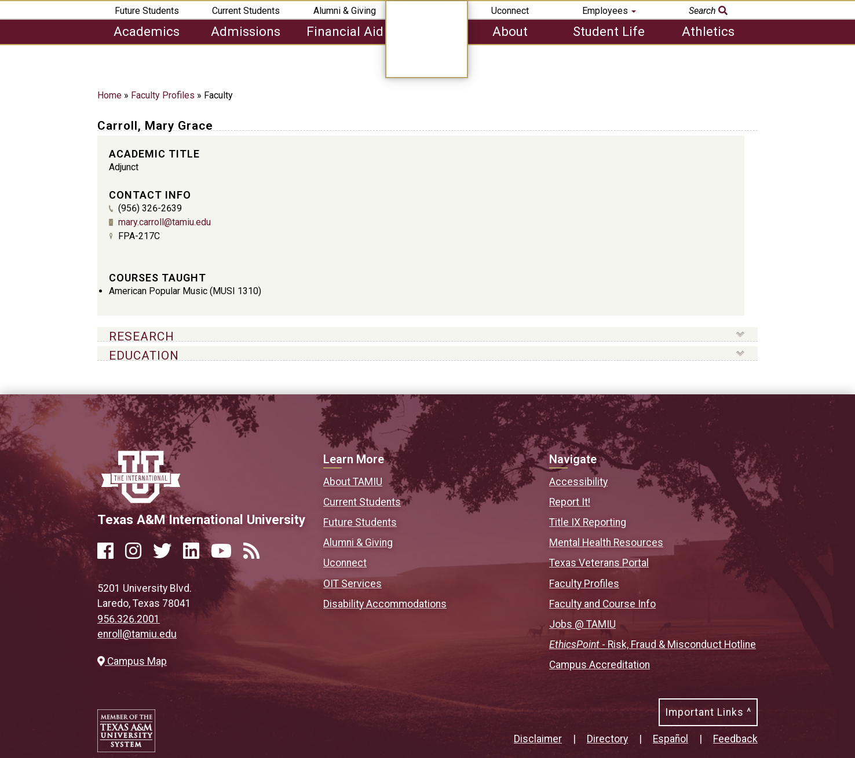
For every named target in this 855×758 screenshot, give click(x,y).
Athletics (708, 31)
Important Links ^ (708, 712)
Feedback (735, 739)
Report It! (569, 502)
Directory (607, 739)
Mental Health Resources (606, 542)
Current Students (246, 10)
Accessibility (578, 482)
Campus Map (132, 661)
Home (109, 95)
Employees (609, 10)
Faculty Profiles (163, 95)
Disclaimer (538, 739)
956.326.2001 (128, 619)
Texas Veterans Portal (599, 563)
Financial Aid (344, 31)
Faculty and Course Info (602, 604)
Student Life (609, 31)
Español (670, 739)
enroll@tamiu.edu (137, 634)
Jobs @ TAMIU (582, 624)
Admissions (245, 31)
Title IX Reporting (587, 522)
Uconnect (510, 10)
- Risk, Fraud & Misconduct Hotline (652, 644)
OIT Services (352, 583)
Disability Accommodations (385, 604)
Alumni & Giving (344, 10)
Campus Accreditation (599, 665)
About (510, 31)
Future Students (147, 10)
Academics (147, 31)
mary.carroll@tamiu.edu (164, 222)
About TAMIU (352, 482)
